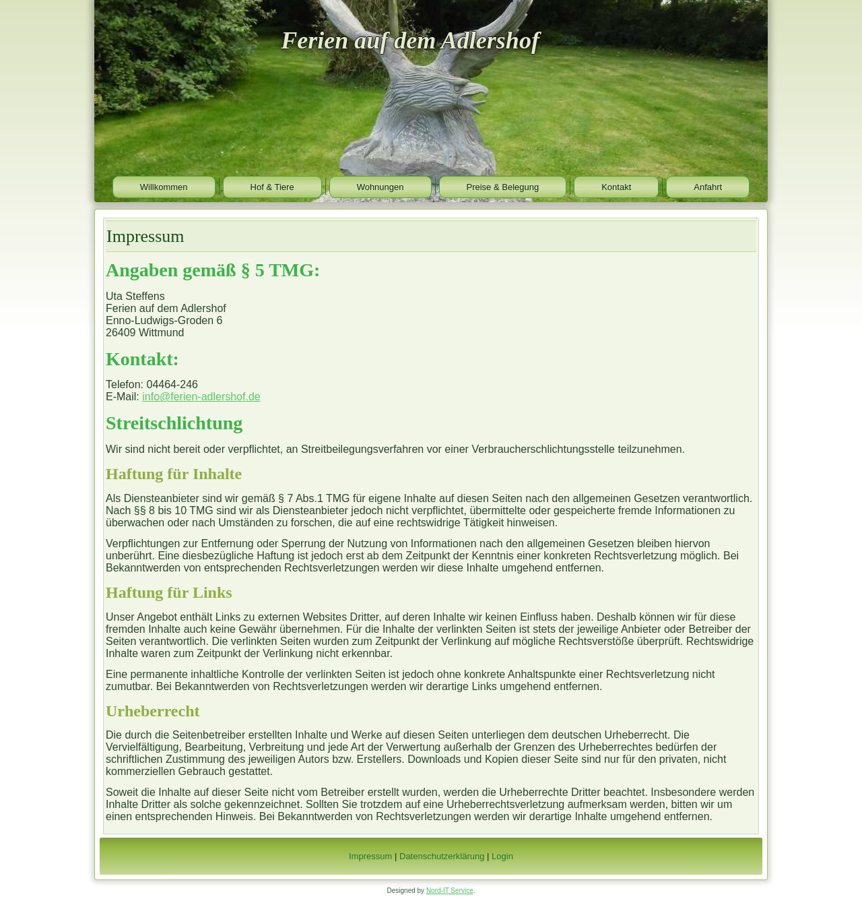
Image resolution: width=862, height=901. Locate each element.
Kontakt (616, 187)
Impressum (370, 856)
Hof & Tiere (272, 187)
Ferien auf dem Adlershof (410, 40)
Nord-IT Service (449, 890)
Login (502, 856)
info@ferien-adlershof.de (201, 396)
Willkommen (164, 187)
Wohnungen (380, 187)
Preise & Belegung (503, 187)
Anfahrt (708, 187)
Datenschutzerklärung (441, 856)
